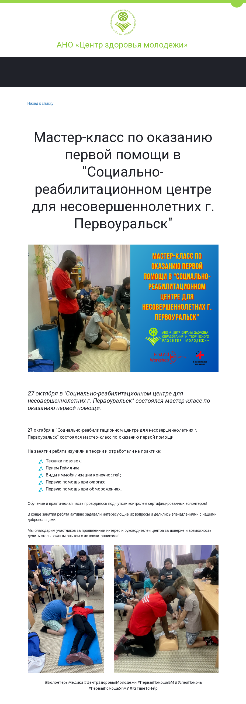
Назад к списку (40, 103)
